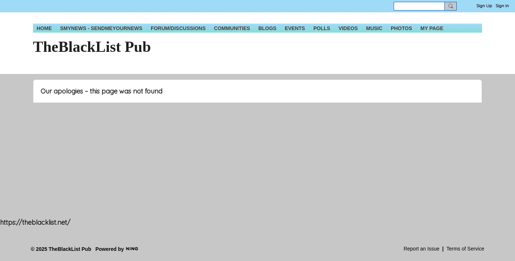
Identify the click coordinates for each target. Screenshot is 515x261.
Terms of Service (465, 249)
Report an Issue (421, 249)
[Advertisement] (217, 168)
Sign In (502, 5)
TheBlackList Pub (92, 46)
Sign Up (484, 5)
